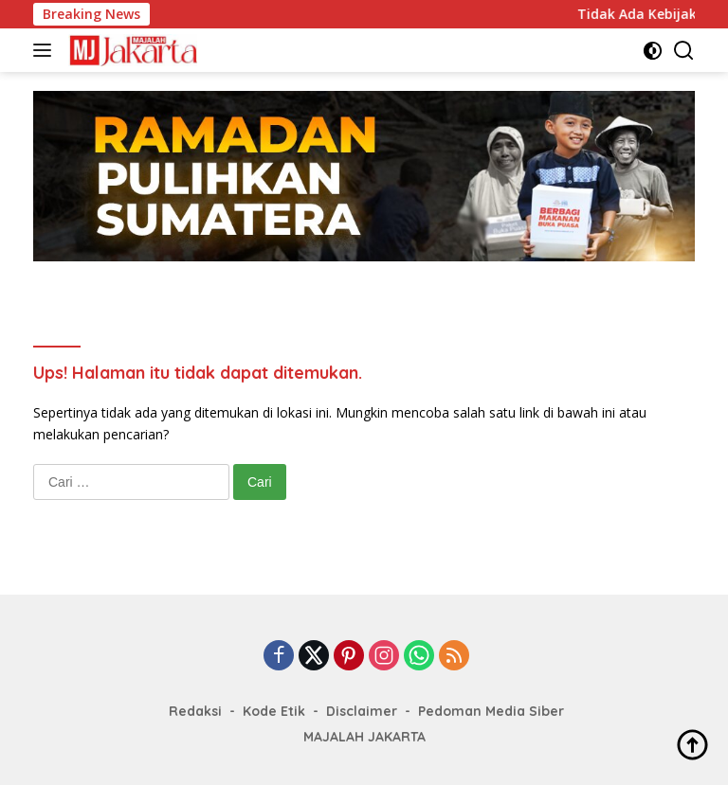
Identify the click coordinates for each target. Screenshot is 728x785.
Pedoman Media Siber (491, 711)
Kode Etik (274, 711)
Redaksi (195, 711)
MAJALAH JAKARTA (364, 736)
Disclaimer (361, 711)
